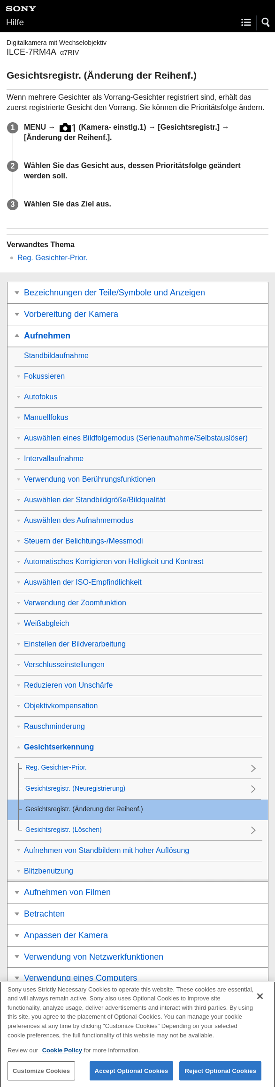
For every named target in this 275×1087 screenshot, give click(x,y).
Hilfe (15, 22)
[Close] (260, 1001)
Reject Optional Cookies (220, 1075)
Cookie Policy (63, 1055)
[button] (266, 22)
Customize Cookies (41, 1075)
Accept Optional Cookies (131, 1075)
